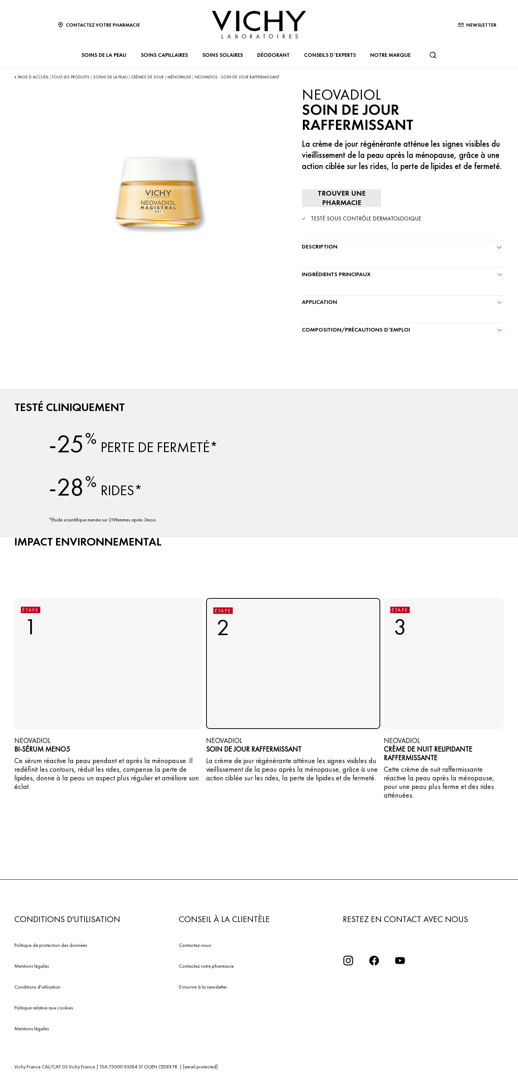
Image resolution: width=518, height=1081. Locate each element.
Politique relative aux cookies (43, 1007)
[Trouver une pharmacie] (341, 198)
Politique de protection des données (50, 945)
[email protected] (200, 1066)
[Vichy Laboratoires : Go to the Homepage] (259, 24)
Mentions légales (31, 966)
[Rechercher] (432, 55)
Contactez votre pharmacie (206, 966)
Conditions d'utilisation (37, 987)
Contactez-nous (195, 945)
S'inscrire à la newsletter (203, 987)
